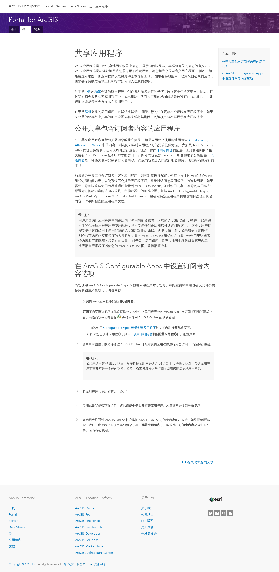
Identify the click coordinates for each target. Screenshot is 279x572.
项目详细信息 (142, 334)
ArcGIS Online (85, 508)
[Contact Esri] (230, 513)
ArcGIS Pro (82, 514)
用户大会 (147, 527)
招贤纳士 (147, 514)
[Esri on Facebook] (217, 513)
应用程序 (101, 6)
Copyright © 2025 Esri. (23, 564)
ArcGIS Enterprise (24, 6)
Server (13, 521)
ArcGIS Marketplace (89, 546)
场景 (98, 91)
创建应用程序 (146, 328)
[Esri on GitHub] (223, 513)
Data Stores (78, 6)
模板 (120, 328)
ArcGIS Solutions (86, 540)
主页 (14, 29)
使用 (25, 29)
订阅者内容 (164, 150)
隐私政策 (69, 564)
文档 (12, 546)
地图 (88, 91)
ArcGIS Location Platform (92, 527)
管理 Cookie (84, 564)
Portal (49, 6)
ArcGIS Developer (87, 533)
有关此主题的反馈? (201, 462)
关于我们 (147, 508)
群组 (88, 112)
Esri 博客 (147, 521)
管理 (37, 29)
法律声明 (99, 564)
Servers (61, 6)
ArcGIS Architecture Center (94, 553)
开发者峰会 (149, 533)
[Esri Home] (215, 499)
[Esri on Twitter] (210, 513)
